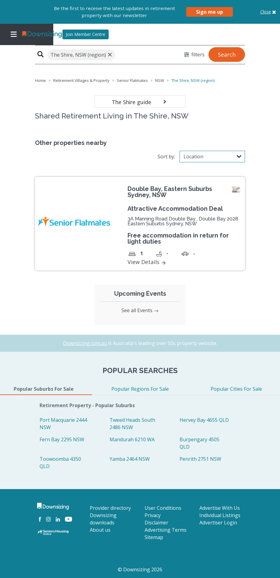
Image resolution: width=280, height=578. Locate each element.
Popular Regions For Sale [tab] (140, 389)
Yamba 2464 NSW (130, 459)
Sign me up (209, 12)
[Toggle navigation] (13, 34)
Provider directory (110, 508)
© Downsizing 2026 (140, 569)
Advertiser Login (218, 522)
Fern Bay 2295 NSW (62, 439)
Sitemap (154, 537)
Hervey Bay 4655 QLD (204, 420)
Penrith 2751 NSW (200, 459)
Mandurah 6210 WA (132, 439)
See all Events (140, 310)
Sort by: (166, 156)
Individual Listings (219, 515)
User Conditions (163, 508)
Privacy (153, 515)
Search (227, 54)
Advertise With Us (219, 508)
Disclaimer (156, 522)
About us (100, 530)
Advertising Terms (166, 530)
